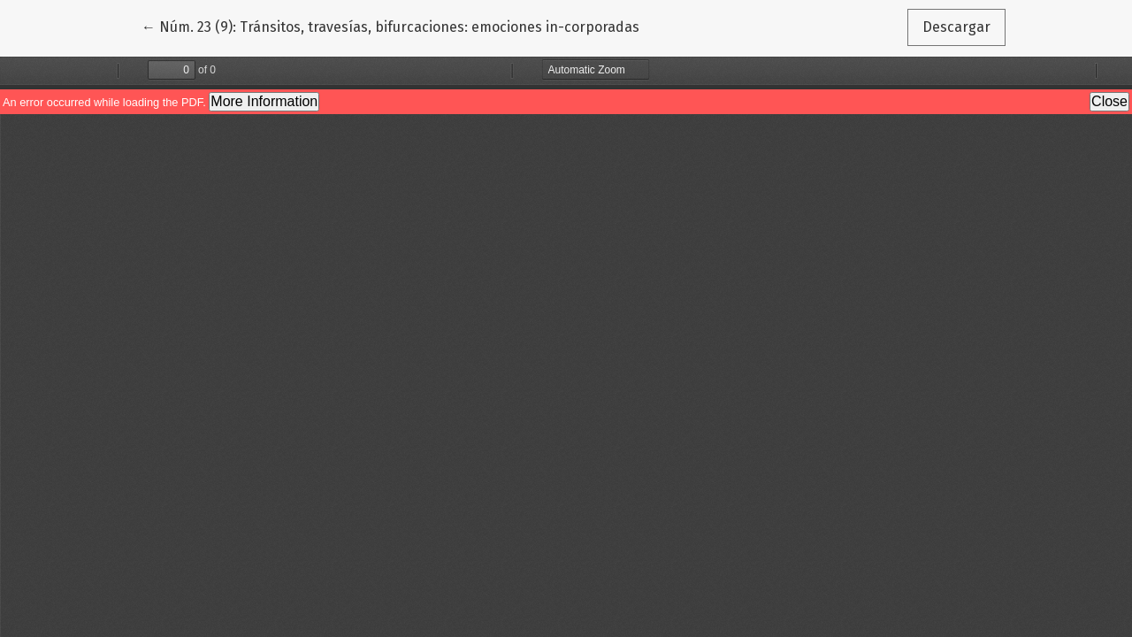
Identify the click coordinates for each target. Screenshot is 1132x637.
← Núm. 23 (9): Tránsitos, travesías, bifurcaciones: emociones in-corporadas (390, 25)
